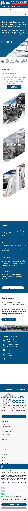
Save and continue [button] (14, 504)
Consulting (4, 460)
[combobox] (18, 10)
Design (3, 457)
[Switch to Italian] (22, 14)
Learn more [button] (14, 508)
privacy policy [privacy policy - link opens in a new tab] (23, 472)
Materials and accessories (8, 446)
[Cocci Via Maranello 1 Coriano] (14, 369)
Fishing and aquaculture (8, 449)
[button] (2, 12)
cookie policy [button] (20, 476)
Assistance (4, 463)
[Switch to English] (25, 14)
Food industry (5, 443)
